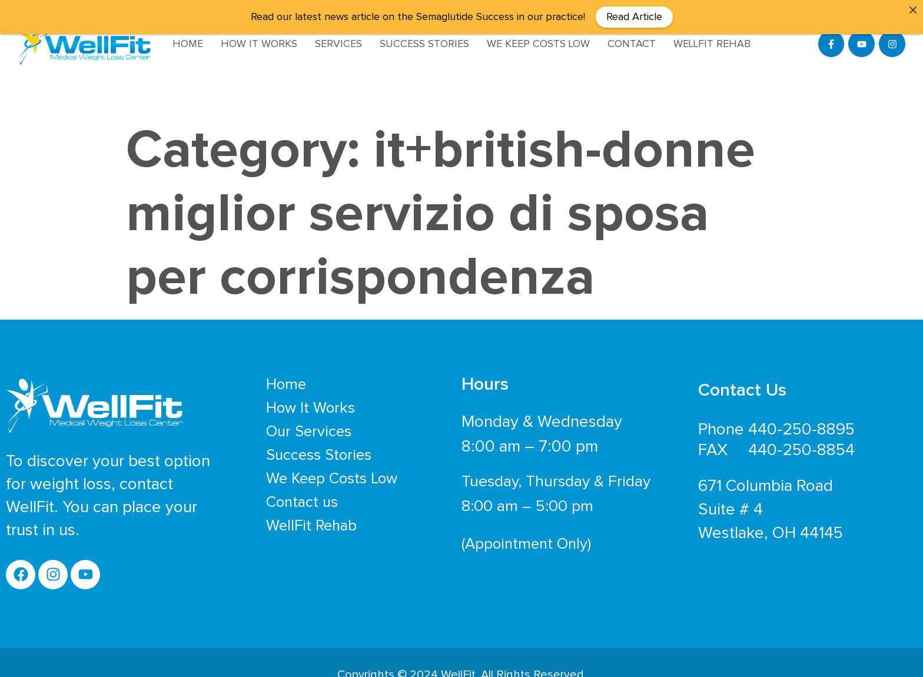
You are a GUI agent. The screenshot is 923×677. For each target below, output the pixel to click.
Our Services (308, 422)
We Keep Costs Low (538, 44)
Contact (631, 44)
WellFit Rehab (712, 44)
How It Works (259, 44)
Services (338, 44)
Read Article (634, 17)
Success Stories (424, 44)
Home (187, 44)
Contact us (302, 492)
